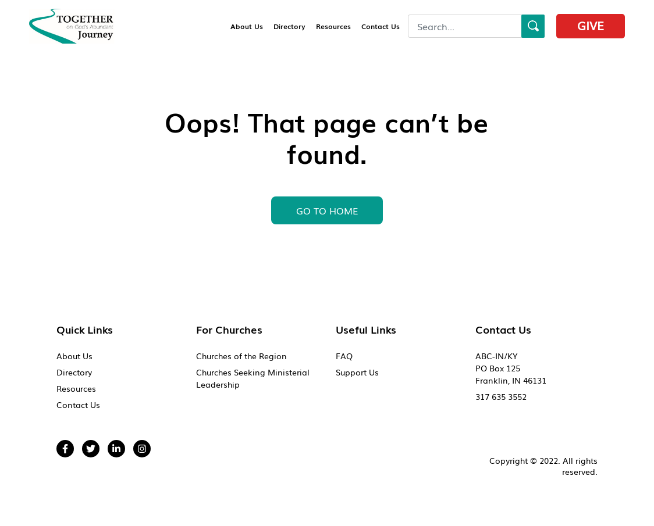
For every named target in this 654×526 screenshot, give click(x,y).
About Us (246, 26)
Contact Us (380, 26)
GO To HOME (327, 210)
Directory (289, 26)
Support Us (357, 372)
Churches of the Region (241, 356)
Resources (333, 26)
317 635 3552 (501, 396)
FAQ (344, 356)
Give (590, 25)
